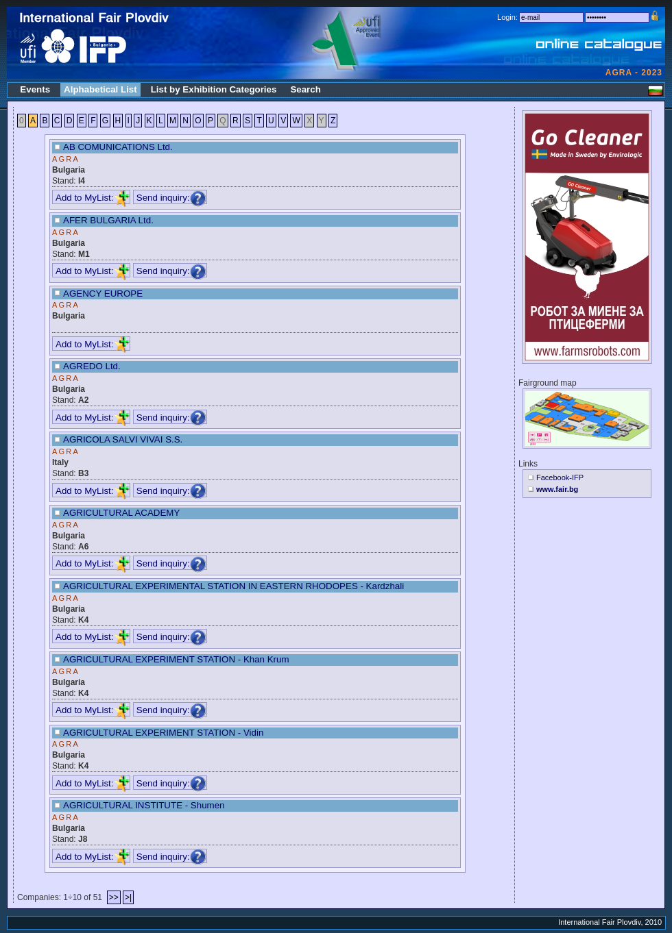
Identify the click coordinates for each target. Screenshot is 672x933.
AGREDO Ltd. (92, 366)
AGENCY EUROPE (103, 293)
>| (128, 897)
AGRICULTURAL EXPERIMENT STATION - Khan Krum (176, 659)
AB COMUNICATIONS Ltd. (118, 147)
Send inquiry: (171, 197)
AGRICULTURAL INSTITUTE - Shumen (144, 805)
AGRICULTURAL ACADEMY (121, 513)
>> (114, 897)
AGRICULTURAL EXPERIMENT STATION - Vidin (163, 732)
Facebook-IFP (560, 477)
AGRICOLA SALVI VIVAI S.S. (122, 439)
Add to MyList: (93, 197)
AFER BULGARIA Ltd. (108, 220)
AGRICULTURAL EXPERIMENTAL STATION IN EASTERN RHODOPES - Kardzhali (233, 586)
